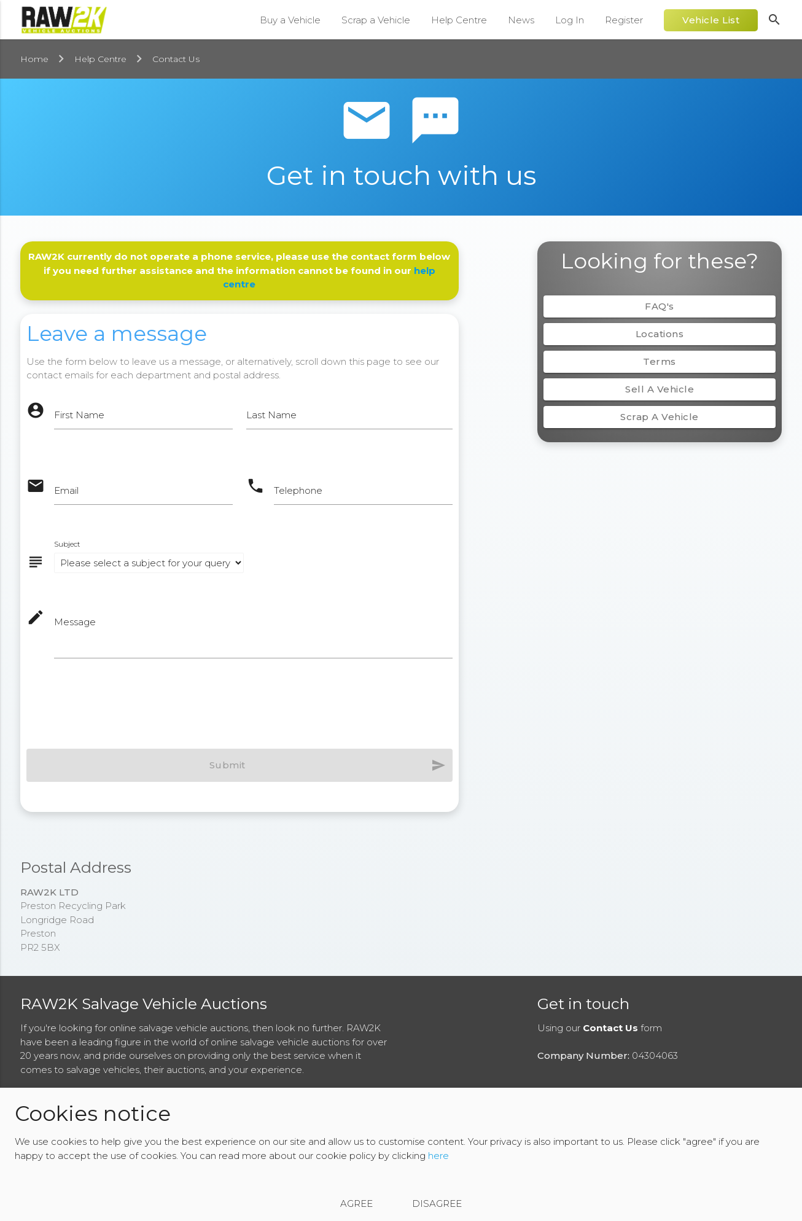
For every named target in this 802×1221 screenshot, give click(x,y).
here (438, 1155)
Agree (356, 1203)
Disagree (437, 1203)
